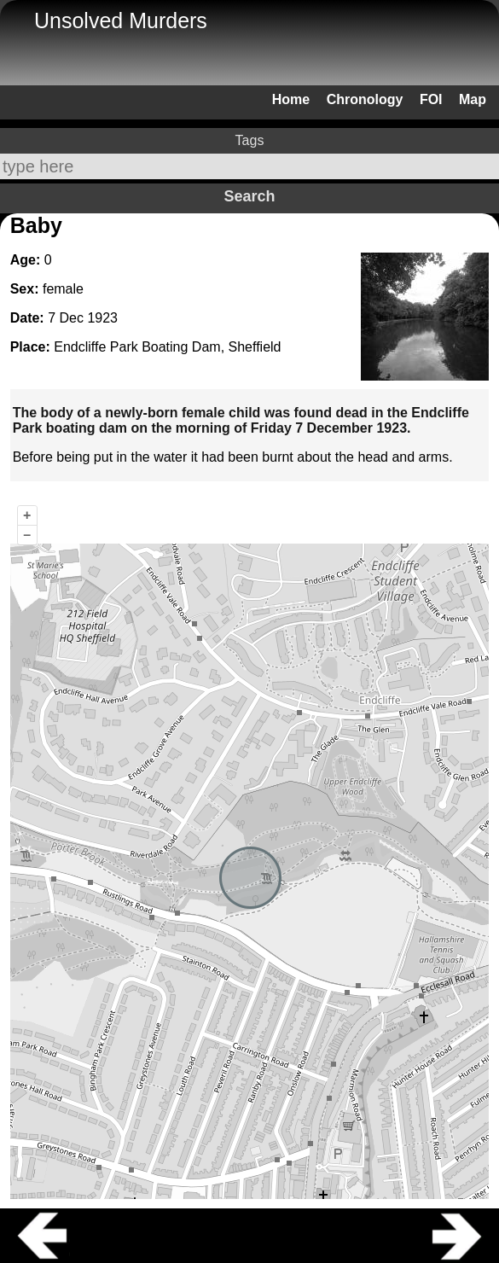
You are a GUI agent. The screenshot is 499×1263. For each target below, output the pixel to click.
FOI (431, 99)
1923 (102, 318)
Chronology (365, 99)
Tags (249, 140)
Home (291, 99)
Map (472, 99)
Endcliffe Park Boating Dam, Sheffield (167, 347)
